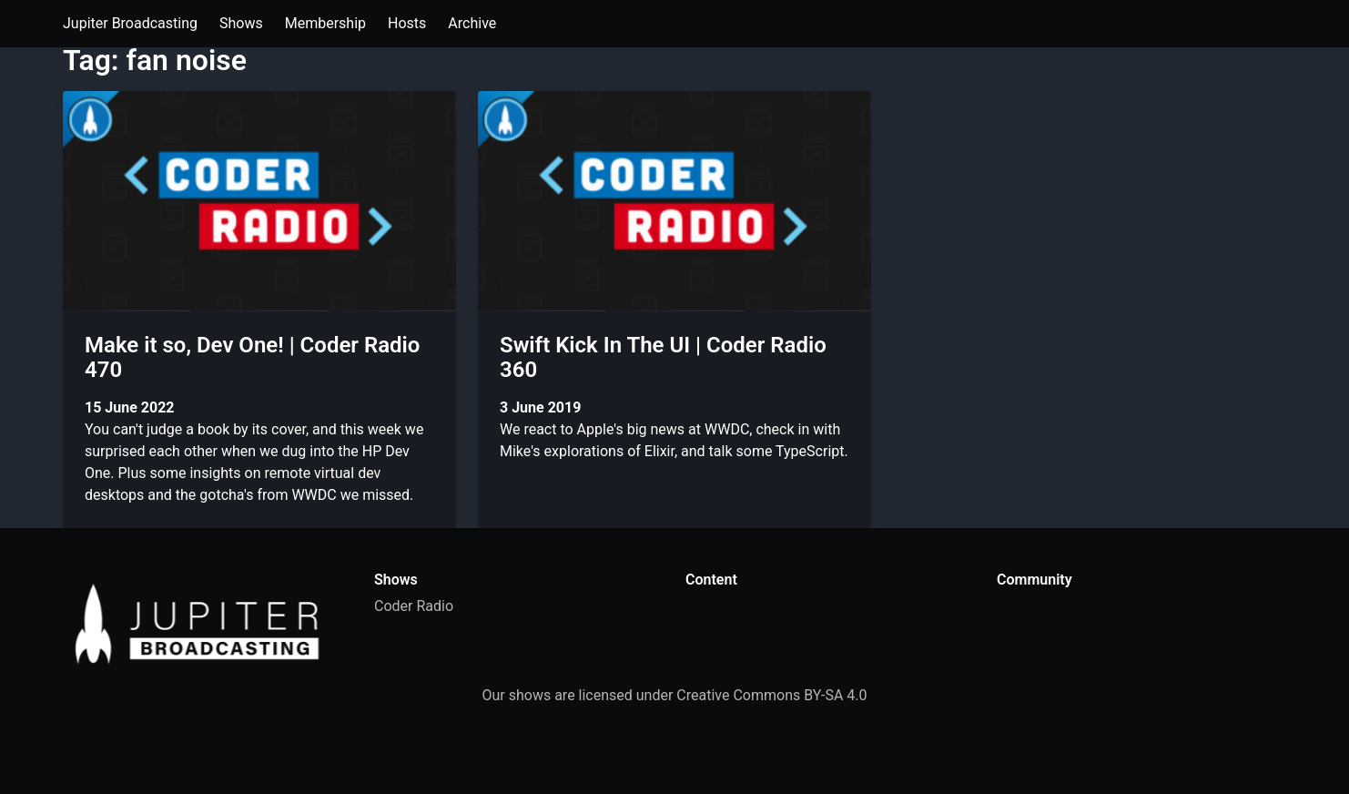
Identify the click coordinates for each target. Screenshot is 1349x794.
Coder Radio (413, 606)
